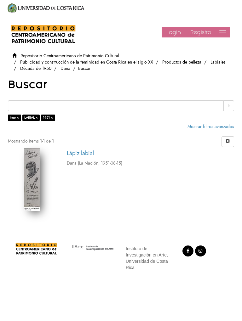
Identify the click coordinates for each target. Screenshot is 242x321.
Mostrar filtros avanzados (210, 127)
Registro (200, 32)
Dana (65, 68)
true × (14, 117)
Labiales (218, 62)
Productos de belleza (181, 62)
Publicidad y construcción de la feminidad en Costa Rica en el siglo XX (86, 62)
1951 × (48, 117)
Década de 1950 (35, 68)
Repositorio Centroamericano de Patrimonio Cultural (69, 56)
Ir (229, 106)
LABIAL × (31, 117)
